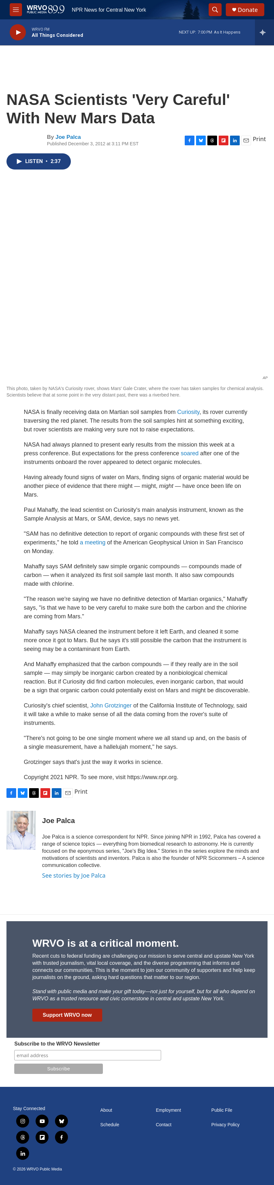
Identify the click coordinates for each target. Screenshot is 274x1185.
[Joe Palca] (21, 830)
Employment (168, 1110)
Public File (221, 1110)
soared (190, 453)
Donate (248, 9)
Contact (163, 1124)
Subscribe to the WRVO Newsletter (57, 1043)
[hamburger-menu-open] (16, 9)
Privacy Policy (225, 1124)
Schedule (109, 1124)
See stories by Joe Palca (73, 875)
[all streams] (264, 32)
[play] (18, 32)
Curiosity (188, 412)
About (106, 1110)
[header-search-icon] (215, 9)
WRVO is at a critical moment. (105, 943)
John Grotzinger (111, 705)
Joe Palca (68, 137)
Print (259, 139)
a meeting (92, 542)
